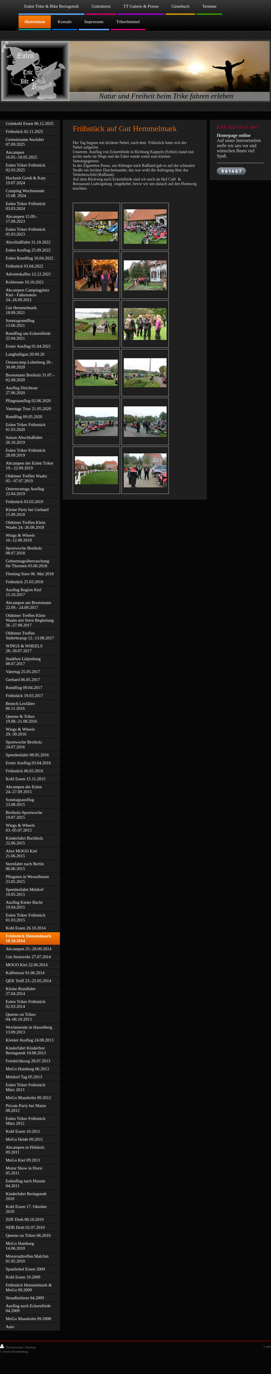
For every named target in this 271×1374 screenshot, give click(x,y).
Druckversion (12, 1347)
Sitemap (30, 1347)
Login (267, 1346)
